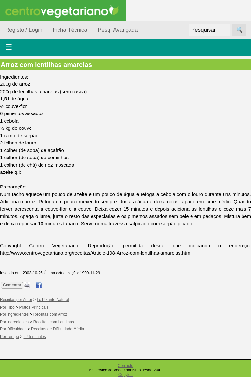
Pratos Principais (33, 307)
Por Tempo (9, 336)
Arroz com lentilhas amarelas (46, 64)
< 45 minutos (35, 336)
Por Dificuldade (13, 329)
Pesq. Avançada (118, 30)
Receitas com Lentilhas (53, 322)
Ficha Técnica (70, 30)
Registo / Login (23, 30)
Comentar (12, 285)
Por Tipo (7, 307)
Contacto (125, 365)
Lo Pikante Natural (53, 299)
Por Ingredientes (14, 314)
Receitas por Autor (16, 299)
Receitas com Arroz (50, 314)
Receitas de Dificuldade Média (57, 329)
